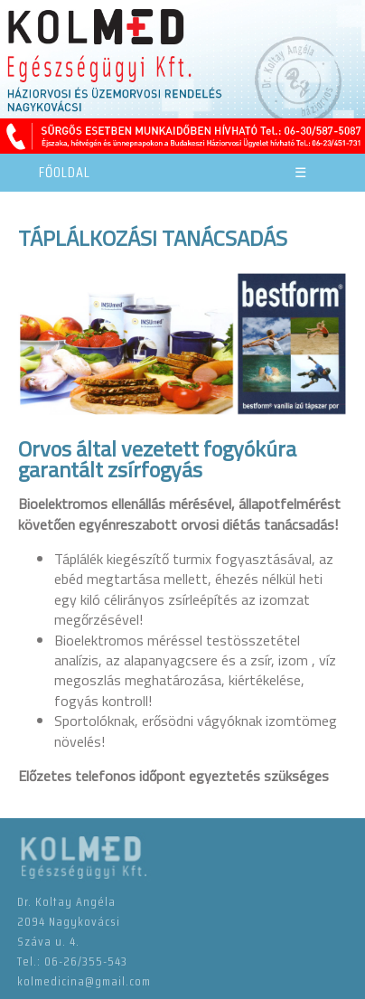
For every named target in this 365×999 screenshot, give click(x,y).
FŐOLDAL (64, 172)
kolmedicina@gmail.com (84, 981)
